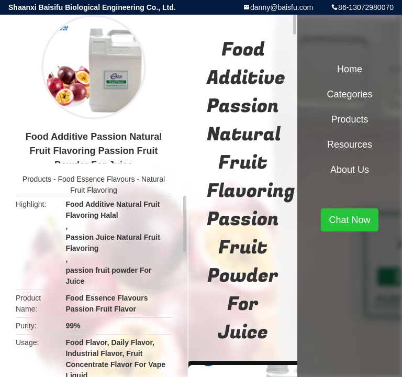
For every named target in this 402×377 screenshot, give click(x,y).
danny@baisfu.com (281, 7)
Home (349, 69)
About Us (349, 169)
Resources (349, 144)
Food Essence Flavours (96, 179)
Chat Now (349, 220)
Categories (349, 94)
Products (37, 179)
